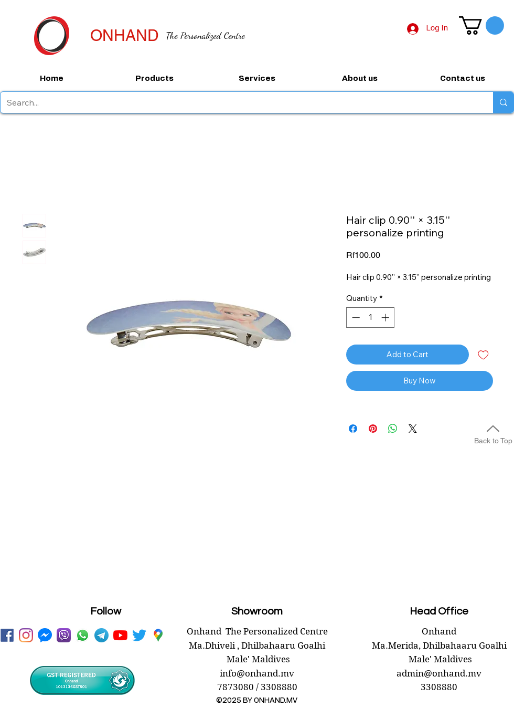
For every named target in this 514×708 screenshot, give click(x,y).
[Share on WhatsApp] (393, 428)
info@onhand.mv (257, 673)
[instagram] (26, 635)
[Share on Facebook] (353, 428)
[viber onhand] (64, 635)
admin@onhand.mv (439, 673)
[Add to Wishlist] (483, 355)
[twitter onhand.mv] (139, 635)
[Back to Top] (493, 433)
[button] (481, 25)
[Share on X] (412, 428)
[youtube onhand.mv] (120, 635)
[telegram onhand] (101, 635)
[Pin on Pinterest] (373, 428)
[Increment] (386, 317)
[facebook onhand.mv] (7, 635)
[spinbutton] (370, 317)
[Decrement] (355, 317)
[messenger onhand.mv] (45, 635)
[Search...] (239, 102)
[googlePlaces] (158, 635)
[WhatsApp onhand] (83, 635)
